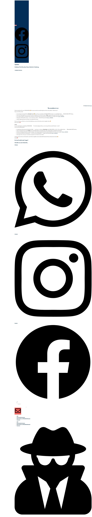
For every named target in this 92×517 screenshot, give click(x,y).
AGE (17, 416)
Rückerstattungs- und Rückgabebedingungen (23, 418)
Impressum (18, 419)
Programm (18, 16)
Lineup (18, 13)
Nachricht (16, 407)
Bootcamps (18, 15)
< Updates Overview (18, 70)
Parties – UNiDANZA (50, 117)
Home (18, 11)
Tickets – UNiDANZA (61, 116)
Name (16, 401)
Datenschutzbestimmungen (21, 417)
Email (15, 402)
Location (18, 12)
